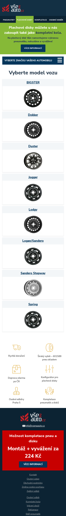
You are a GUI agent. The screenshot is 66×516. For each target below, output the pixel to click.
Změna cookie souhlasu (33, 487)
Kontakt (33, 474)
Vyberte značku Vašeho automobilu (28, 60)
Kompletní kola (33, 501)
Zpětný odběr (33, 491)
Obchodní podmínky (33, 483)
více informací (33, 48)
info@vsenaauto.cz (35, 425)
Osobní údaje (33, 478)
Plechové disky (24, 20)
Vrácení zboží (33, 505)
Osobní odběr (56, 20)
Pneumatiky (9, 20)
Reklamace (33, 509)
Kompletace (41, 20)
